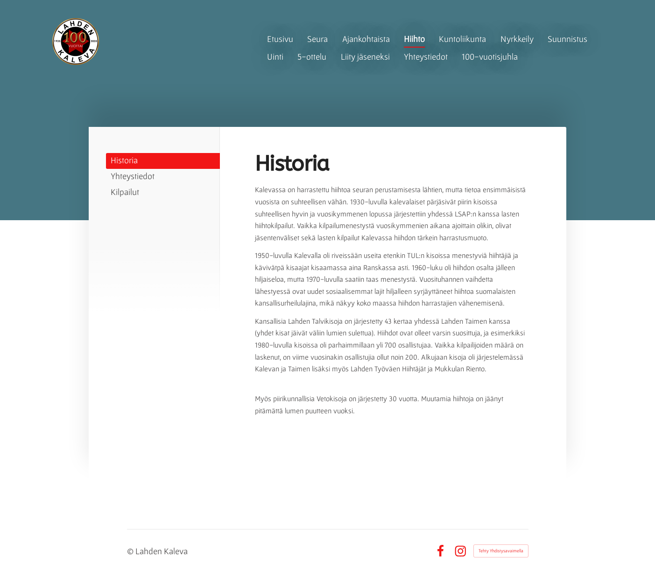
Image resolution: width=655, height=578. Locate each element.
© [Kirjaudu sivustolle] (131, 551)
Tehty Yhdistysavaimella (501, 550)
